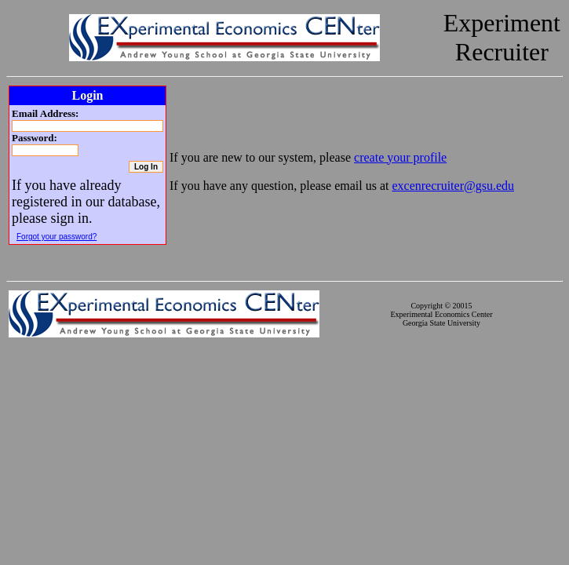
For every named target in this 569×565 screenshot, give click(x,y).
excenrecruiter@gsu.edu (453, 185)
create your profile (400, 157)
